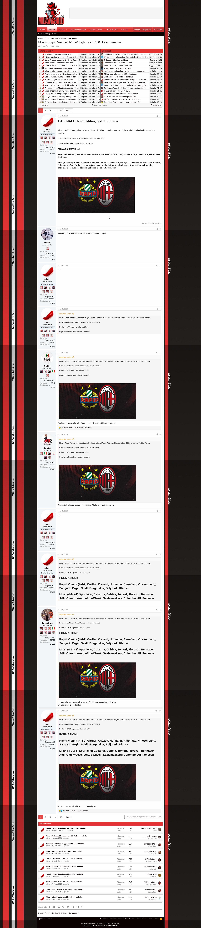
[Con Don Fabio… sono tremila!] (53, 138)
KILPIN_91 (153, 854)
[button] (66, 29)
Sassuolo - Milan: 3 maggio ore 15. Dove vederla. (65, 844)
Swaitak (47, 448)
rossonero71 (152, 900)
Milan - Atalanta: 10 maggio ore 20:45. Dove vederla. (66, 836)
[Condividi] (157, 116)
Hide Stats (44, 105)
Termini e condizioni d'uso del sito (121, 919)
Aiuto (150, 919)
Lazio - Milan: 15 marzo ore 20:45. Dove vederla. (65, 889)
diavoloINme (47, 623)
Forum (52, 30)
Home (42, 30)
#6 (160, 434)
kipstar (47, 242)
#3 (160, 265)
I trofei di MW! (112, 30)
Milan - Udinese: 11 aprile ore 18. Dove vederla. (64, 866)
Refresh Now (156, 105)
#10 (160, 711)
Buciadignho (152, 838)
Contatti (124, 30)
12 (61, 110)
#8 (160, 554)
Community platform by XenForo (100, 923)
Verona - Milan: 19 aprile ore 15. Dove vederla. (64, 859)
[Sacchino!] (47, 142)
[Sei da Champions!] (49, 138)
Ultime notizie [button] (45, 51)
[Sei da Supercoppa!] (43, 142)
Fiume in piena (151, 884)
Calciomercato (96, 30)
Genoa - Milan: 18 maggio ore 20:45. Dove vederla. (66, 828)
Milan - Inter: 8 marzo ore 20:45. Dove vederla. (64, 897)
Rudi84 (47, 366)
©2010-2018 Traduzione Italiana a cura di (100, 925)
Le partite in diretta (78, 30)
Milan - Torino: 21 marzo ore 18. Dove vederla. (64, 882)
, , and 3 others (76, 428)
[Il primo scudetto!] (53, 371)
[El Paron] (45, 138)
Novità (61, 30)
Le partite (70, 830)
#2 (160, 229)
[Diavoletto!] (41, 138)
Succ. (68, 110)
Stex (155, 831)
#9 (160, 609)
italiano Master (45, 919)
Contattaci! (103, 919)
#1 (160, 116)
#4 (160, 309)
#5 (160, 352)
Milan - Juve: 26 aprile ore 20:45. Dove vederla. (64, 851)
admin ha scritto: (65, 314)
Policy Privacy (141, 919)
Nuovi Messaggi (44, 34)
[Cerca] (158, 29)
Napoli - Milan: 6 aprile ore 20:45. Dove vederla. (64, 874)
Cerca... (55, 34)
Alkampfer (153, 869)
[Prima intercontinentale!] (51, 142)
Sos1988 (153, 877)
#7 (160, 511)
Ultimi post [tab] (106, 51)
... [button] (55, 110)
